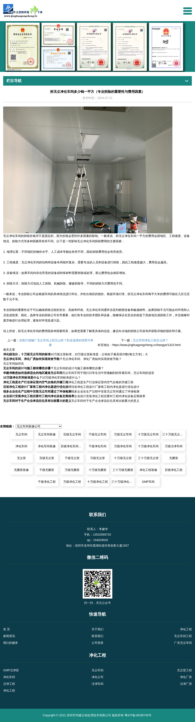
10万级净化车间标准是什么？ (22, 377)
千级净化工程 (47, 481)
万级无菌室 (72, 470)
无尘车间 (21, 434)
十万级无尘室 (123, 458)
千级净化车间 (97, 446)
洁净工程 (9, 683)
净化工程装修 (148, 470)
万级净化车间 (123, 446)
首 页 (6, 629)
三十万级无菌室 (123, 470)
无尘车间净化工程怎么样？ (150, 340)
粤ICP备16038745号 (138, 715)
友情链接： (7, 426)
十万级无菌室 (97, 470)
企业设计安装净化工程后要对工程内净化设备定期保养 (38, 396)
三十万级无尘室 (148, 458)
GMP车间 (148, 481)
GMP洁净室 (11, 670)
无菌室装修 (21, 470)
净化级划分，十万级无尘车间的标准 (27, 354)
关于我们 (97, 629)
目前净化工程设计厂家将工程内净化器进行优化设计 (37, 386)
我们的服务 (10, 642)
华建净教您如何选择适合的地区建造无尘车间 (32, 373)
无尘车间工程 (183, 636)
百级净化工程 (174, 470)
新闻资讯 (9, 636)
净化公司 (97, 677)
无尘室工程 (184, 670)
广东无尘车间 (183, 642)
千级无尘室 (72, 458)
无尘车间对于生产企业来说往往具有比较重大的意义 (37, 400)
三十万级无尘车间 (173, 434)
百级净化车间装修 (72, 446)
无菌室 (173, 458)
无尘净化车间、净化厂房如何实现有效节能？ (32, 359)
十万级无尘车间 (148, 434)
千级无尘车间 (97, 434)
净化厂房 (186, 677)
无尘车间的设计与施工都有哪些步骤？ (28, 368)
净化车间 (15, 236)
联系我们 (97, 636)
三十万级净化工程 (123, 481)
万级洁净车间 (174, 446)
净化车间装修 (47, 446)
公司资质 (97, 642)
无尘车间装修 (47, 434)
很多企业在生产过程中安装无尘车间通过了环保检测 (37, 391)
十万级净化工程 (97, 481)
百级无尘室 (46, 458)
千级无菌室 (46, 470)
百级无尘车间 (72, 434)
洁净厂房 (186, 683)
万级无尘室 (97, 458)
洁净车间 (97, 683)
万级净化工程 (72, 481)
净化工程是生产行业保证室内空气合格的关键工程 (35, 382)
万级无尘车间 (123, 434)
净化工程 (186, 629)
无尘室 (21, 458)
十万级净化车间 (148, 446)
